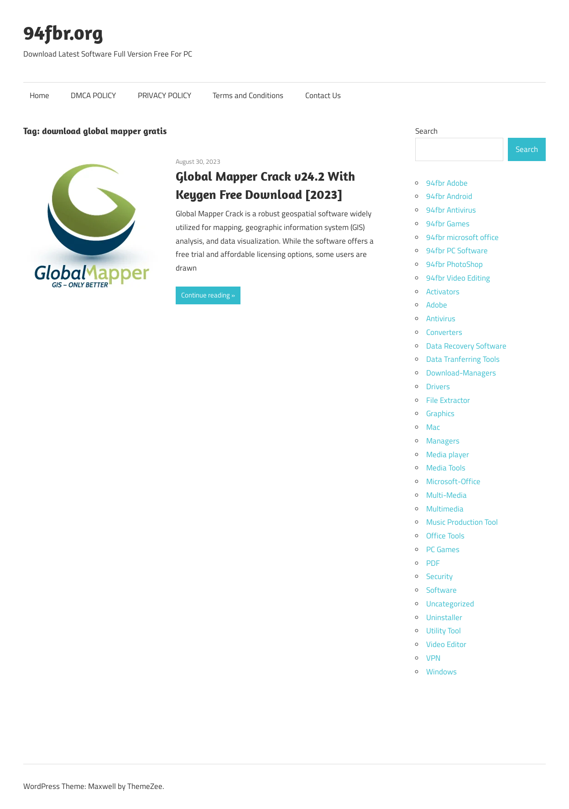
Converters (444, 332)
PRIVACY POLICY (164, 95)
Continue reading (205, 295)
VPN (433, 658)
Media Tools (445, 468)
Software (441, 590)
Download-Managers (461, 373)
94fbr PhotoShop (454, 264)
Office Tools (445, 536)
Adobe (436, 305)
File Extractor (448, 400)
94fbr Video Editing (458, 278)
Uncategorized (450, 604)
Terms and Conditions (248, 95)
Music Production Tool (462, 522)
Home (39, 95)
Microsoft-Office (453, 481)
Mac (433, 427)
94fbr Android (449, 196)
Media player (447, 454)
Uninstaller (444, 617)
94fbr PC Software (457, 250)
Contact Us (323, 95)
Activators (442, 292)
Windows (441, 672)
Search (426, 131)
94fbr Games (448, 224)
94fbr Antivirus (451, 210)
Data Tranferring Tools (463, 359)
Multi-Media (446, 495)
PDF (433, 563)
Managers (442, 441)
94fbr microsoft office (462, 237)
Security (439, 576)
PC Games (442, 549)
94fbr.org (63, 32)
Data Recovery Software (466, 346)
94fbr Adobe (447, 183)
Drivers (438, 386)
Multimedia (445, 509)
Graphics (440, 413)
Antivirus (440, 318)
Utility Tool (443, 631)
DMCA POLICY (93, 95)
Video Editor (446, 644)
